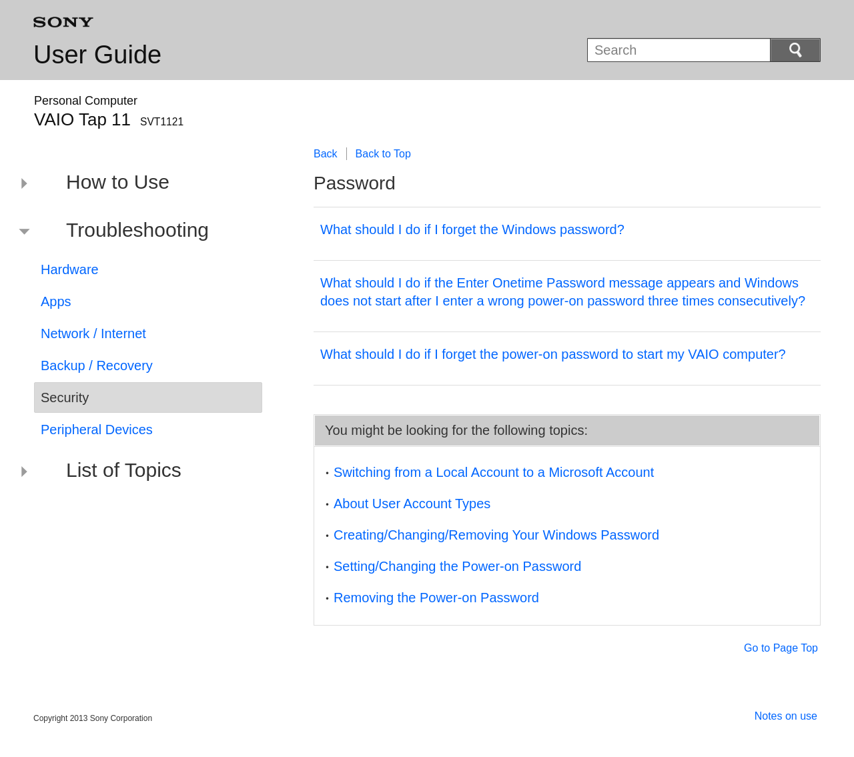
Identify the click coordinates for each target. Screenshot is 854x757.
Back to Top (383, 153)
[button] (138, 184)
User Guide (97, 54)
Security (65, 397)
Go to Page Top (781, 648)
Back (326, 153)
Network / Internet (93, 333)
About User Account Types (412, 503)
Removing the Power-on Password (436, 597)
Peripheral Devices (97, 429)
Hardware (70, 269)
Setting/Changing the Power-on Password (457, 566)
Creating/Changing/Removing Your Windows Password (496, 535)
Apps (56, 301)
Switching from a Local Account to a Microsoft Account (494, 472)
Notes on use (786, 716)
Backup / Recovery (97, 365)
